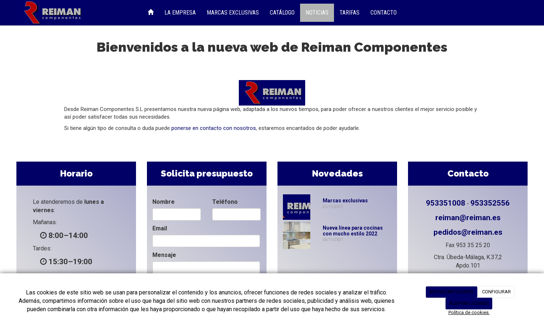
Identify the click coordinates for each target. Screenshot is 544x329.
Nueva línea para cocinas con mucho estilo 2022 (353, 230)
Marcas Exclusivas (233, 12)
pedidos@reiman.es (468, 232)
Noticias (317, 12)
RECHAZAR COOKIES (452, 291)
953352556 (490, 203)
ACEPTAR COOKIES (469, 303)
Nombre (163, 201)
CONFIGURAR (496, 291)
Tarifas (349, 12)
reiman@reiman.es (468, 217)
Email (159, 228)
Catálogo (282, 12)
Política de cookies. (469, 312)
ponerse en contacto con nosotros (213, 128)
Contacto (383, 12)
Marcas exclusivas (345, 200)
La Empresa (180, 12)
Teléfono (225, 201)
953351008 (445, 203)
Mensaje (164, 254)
